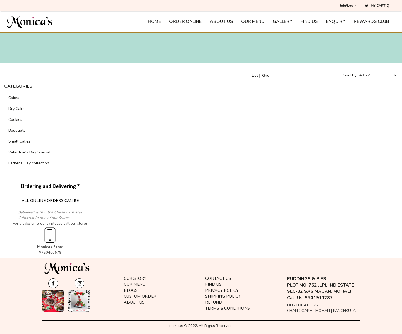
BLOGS (131, 290)
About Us (221, 21)
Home (154, 21)
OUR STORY (135, 278)
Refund (213, 302)
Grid (265, 75)
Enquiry (335, 21)
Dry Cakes (17, 108)
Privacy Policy (222, 290)
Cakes (13, 97)
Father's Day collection (28, 163)
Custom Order (140, 296)
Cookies (15, 119)
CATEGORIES (18, 86)
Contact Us (218, 278)
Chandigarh (299, 310)
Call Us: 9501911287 (310, 298)
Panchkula (344, 310)
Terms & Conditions (227, 308)
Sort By (349, 75)
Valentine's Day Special (29, 152)
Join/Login (348, 5)
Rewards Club (371, 21)
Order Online (185, 21)
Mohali (322, 310)
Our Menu (252, 21)
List (255, 75)
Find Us (309, 21)
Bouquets (16, 130)
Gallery (282, 21)
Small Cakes (19, 141)
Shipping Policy (223, 296)
